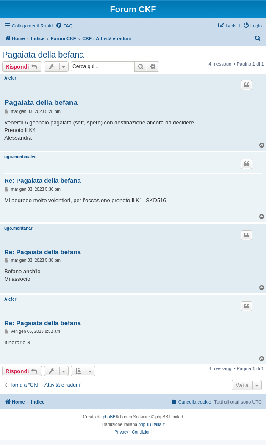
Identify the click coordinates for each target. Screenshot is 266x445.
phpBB (109, 417)
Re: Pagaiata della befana (42, 180)
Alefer (10, 78)
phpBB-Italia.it (152, 424)
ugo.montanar (18, 228)
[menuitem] (63, 26)
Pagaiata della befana (43, 54)
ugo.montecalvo (20, 156)
